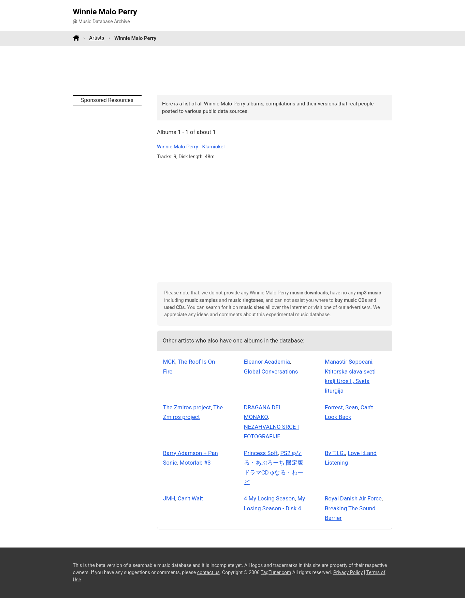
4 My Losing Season (269, 498)
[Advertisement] (232, 70)
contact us (208, 572)
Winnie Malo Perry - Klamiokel (190, 147)
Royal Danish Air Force (353, 498)
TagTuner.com (276, 572)
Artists (96, 38)
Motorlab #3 (195, 462)
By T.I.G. (335, 453)
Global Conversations (271, 371)
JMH (169, 498)
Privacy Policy (348, 572)
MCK (169, 361)
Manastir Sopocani (349, 361)
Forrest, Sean (341, 407)
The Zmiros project (187, 407)
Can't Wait (190, 498)
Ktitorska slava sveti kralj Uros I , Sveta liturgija (350, 381)
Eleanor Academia (267, 361)
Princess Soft (261, 453)
